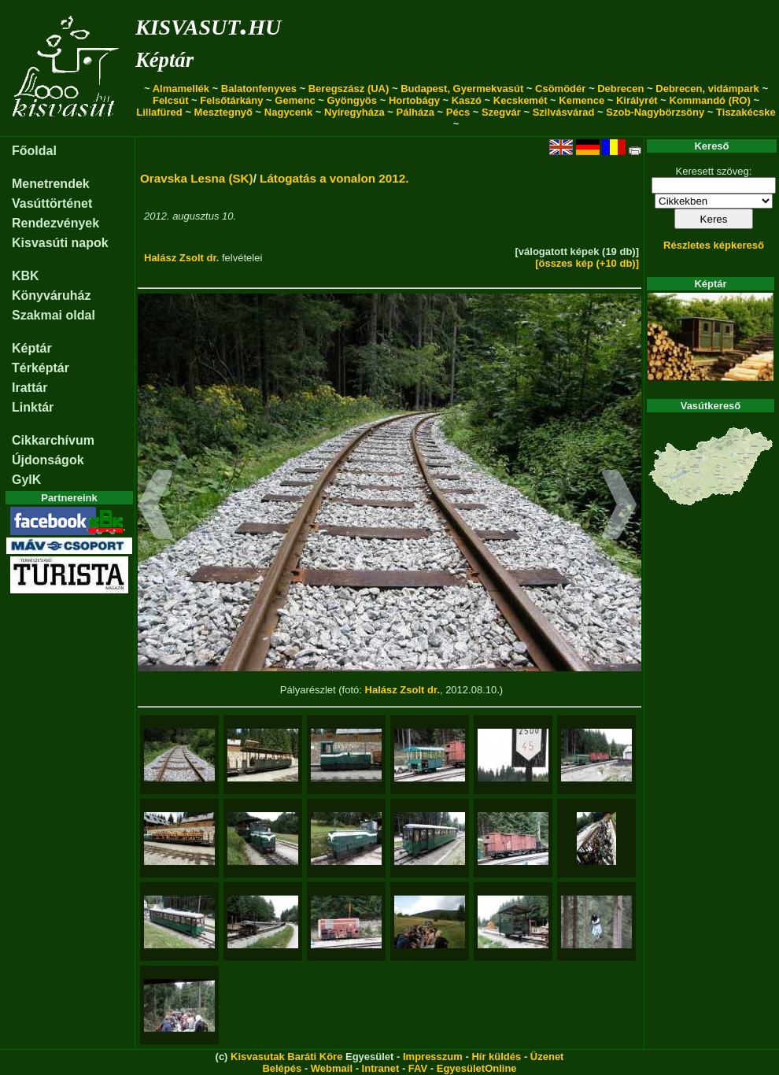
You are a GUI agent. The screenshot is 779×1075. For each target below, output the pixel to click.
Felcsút (171, 100)
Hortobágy (414, 100)
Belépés (281, 1068)
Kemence (581, 100)
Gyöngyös (352, 100)
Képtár (164, 60)
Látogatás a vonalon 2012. (334, 178)
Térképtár (40, 368)
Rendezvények (55, 223)
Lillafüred (159, 112)
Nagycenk (288, 112)
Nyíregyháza (354, 112)
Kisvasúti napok (60, 242)
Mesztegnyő (223, 112)
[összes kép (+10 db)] (587, 263)
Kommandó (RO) (710, 100)
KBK (25, 276)
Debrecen (620, 88)
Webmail (332, 1068)
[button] (155, 506)
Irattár (29, 387)
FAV (417, 1068)
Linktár (33, 407)
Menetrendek (51, 183)
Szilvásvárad (564, 112)
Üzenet (547, 1056)
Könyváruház (51, 295)
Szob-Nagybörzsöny (655, 112)
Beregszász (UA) (349, 88)
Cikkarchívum (53, 440)
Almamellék (181, 88)
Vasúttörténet (52, 203)
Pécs (458, 112)
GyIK (26, 479)
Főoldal (34, 150)
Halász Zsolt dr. (181, 258)
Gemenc (295, 100)
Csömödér (560, 88)
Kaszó (467, 100)
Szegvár (501, 112)
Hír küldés (496, 1056)
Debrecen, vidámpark (707, 88)
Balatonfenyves (259, 88)
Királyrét (637, 100)
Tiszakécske (746, 112)
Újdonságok (48, 460)
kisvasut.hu (208, 24)
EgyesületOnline (477, 1068)
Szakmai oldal (53, 315)
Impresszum (433, 1056)
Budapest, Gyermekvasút (462, 88)
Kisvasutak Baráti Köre (286, 1056)
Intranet (381, 1068)
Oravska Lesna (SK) (196, 178)
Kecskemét (520, 100)
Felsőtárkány (231, 100)
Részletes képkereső (713, 245)
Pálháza (415, 112)
